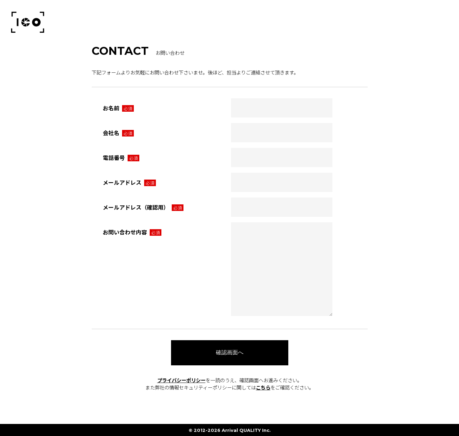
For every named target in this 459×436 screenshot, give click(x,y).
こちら (263, 387)
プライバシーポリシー (181, 380)
